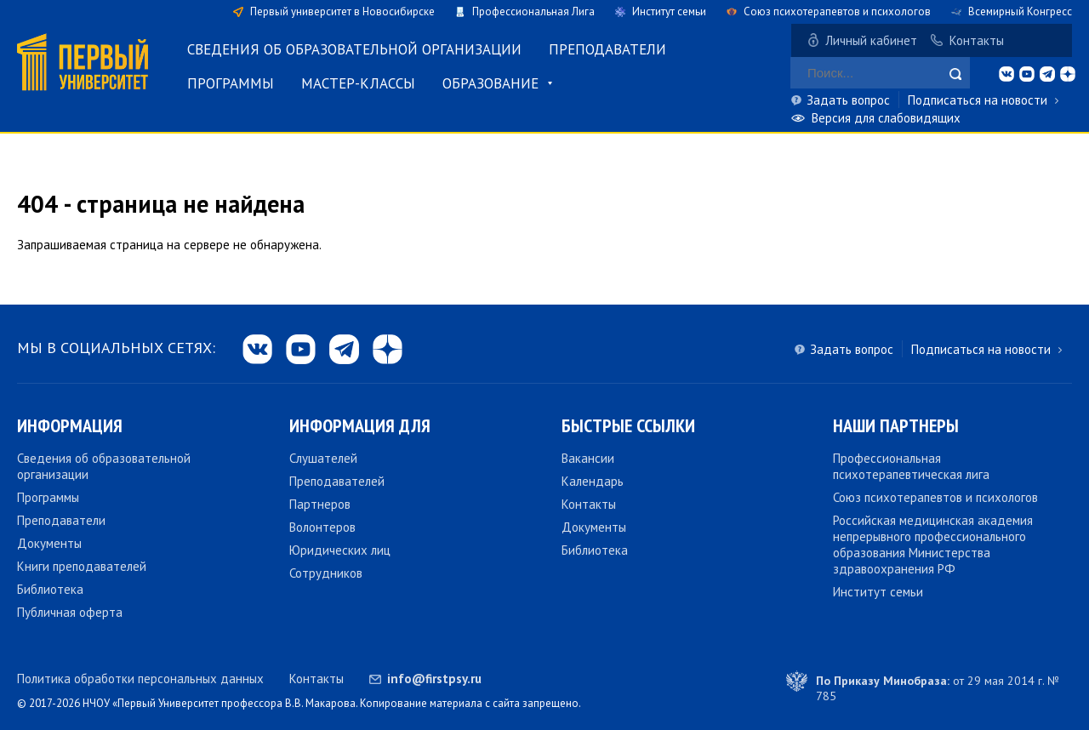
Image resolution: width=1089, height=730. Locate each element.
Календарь (593, 481)
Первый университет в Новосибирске (342, 11)
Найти (955, 74)
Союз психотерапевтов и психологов (837, 11)
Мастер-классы (358, 83)
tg (1047, 74)
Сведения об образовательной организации (354, 49)
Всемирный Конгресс (1020, 11)
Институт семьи (669, 11)
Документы (49, 543)
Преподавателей (337, 481)
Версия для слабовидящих (886, 118)
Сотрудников (325, 573)
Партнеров (320, 504)
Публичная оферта (70, 612)
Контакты (976, 40)
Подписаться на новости (977, 100)
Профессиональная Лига (533, 11)
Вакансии (588, 458)
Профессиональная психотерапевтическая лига (911, 466)
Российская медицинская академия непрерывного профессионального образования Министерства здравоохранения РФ (933, 544)
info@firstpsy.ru (434, 678)
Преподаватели (607, 49)
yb (1027, 74)
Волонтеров (322, 527)
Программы (230, 83)
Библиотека (50, 589)
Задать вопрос (848, 100)
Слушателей (323, 458)
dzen (1067, 74)
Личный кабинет (871, 40)
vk (1006, 74)
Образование (490, 83)
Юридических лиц (340, 550)
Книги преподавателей (81, 566)
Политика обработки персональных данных (140, 678)
